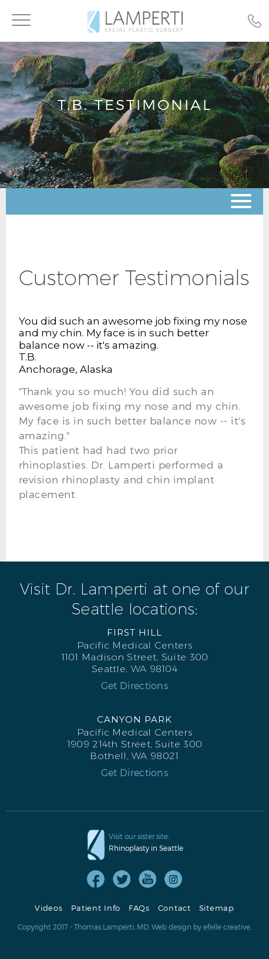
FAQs (139, 908)
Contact (174, 908)
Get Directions (134, 685)
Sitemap (216, 908)
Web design (171, 927)
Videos (48, 908)
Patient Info (95, 908)
